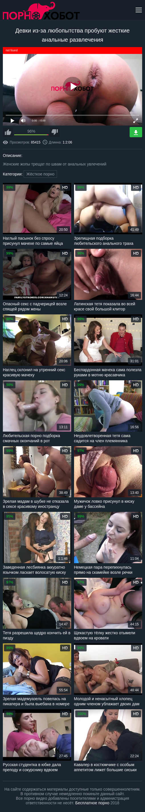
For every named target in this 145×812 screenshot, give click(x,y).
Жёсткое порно (40, 174)
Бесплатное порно (92, 803)
